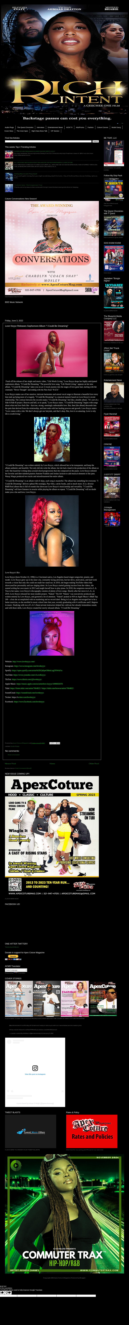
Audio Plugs (9, 127)
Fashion (91, 127)
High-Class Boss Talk (39, 131)
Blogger (83, 1278)
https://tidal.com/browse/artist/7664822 (57, 688)
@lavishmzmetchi (15, 1025)
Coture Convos (102, 127)
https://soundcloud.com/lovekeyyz (30, 693)
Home (52, 764)
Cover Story (8, 131)
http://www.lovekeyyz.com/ (24, 661)
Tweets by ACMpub (12, 947)
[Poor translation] (8, 1293)
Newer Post (10, 764)
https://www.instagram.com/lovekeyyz (29, 666)
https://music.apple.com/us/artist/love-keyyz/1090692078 (40, 684)
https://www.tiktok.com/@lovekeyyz (26, 679)
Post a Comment (14, 754)
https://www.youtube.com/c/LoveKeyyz (29, 675)
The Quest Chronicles (25, 127)
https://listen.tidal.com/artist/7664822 (25, 688)
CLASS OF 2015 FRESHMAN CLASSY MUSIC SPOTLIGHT (34, 151)
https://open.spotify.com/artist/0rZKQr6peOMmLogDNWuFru (37, 670)
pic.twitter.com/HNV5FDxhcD (46, 1029)
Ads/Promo (80, 127)
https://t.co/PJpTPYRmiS (27, 1029)
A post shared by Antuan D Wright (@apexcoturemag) (35, 1103)
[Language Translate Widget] (16, 970)
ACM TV (69, 127)
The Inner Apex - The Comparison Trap (28, 185)
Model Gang (116, 127)
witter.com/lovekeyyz (26, 697)
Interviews (40, 127)
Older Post (94, 764)
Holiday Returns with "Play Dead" (25, 173)
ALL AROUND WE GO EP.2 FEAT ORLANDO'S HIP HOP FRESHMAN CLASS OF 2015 (43, 162)
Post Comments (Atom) (23, 768)
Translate (19, 973)
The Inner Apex (22, 131)
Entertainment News (55, 127)
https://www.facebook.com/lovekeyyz (29, 702)
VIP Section (55, 131)
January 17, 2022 (48, 1033)
